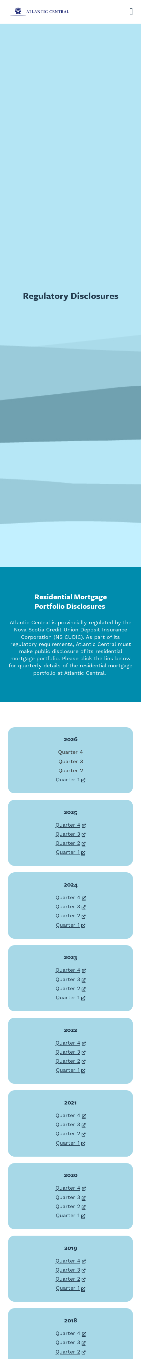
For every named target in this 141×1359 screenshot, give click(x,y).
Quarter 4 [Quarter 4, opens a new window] (70, 825)
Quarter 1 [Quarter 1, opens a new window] (70, 779)
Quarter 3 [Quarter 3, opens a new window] (70, 834)
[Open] (131, 12)
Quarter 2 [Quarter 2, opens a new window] (70, 843)
